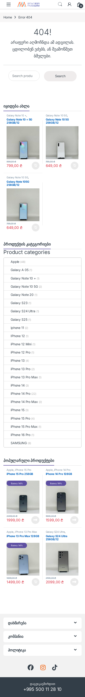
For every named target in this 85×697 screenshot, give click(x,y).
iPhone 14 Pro (17, 393)
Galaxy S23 (16, 303)
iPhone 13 (14, 360)
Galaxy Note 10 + (16, 115)
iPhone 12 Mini (18, 344)
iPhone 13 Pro (17, 369)
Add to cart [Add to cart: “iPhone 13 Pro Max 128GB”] (35, 582)
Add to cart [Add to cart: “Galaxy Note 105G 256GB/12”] (35, 227)
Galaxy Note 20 (19, 295)
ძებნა (60, 4)
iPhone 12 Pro (17, 352)
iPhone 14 (14, 385)
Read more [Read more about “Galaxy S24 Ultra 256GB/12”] (74, 582)
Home (7, 17)
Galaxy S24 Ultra (19, 311)
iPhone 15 (14, 410)
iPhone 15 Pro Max (21, 426)
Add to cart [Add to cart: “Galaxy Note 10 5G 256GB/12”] (74, 165)
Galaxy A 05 (16, 270)
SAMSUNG (15, 443)
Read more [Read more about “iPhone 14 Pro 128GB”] (74, 520)
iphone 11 (14, 328)
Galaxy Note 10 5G (56, 115)
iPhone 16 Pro (17, 435)
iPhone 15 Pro (17, 418)
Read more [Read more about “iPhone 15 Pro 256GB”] (35, 520)
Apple (11, 262)
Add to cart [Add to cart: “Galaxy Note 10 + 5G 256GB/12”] (35, 165)
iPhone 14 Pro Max (21, 402)
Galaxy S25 (15, 319)
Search (60, 76)
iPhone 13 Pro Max (21, 377)
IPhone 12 (14, 336)
